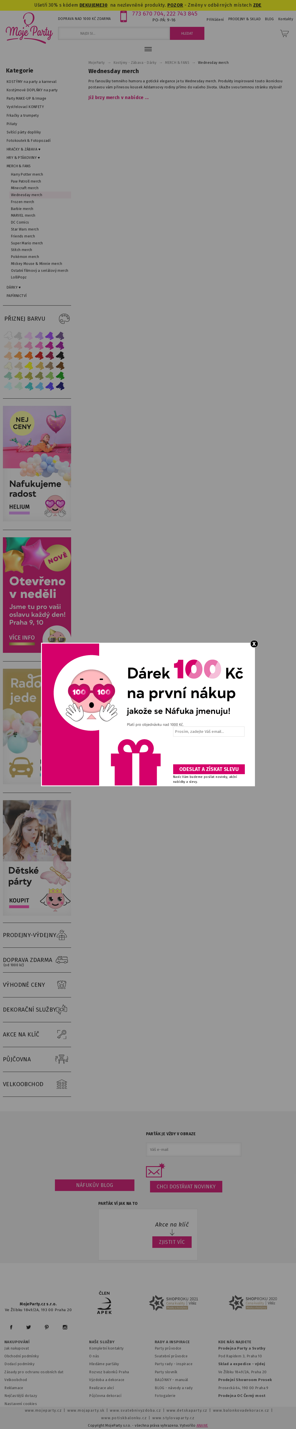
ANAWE (202, 1426)
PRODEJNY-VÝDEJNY (37, 935)
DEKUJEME (90, 5)
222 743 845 (181, 13)
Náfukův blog (94, 1185)
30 (105, 5)
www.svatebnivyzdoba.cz (135, 1410)
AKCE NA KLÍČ (37, 1034)
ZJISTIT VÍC (172, 1242)
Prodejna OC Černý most (242, 1395)
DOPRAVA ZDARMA (37, 960)
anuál (183, 1380)
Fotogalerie (165, 1395)
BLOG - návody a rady (174, 1388)
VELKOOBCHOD (37, 1084)
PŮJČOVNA (37, 1059)
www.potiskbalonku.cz (124, 1418)
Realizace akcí (101, 1388)
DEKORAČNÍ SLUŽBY (37, 1009)
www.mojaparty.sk (86, 1410)
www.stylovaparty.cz (173, 1418)
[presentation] (208, 752)
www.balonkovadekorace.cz (241, 1410)
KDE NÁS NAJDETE (234, 1342)
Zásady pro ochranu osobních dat (34, 1372)
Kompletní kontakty (106, 1348)
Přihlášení (215, 20)
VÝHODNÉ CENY (37, 985)
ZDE (257, 5)
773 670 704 (148, 13)
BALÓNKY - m (167, 1380)
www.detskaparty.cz (187, 1410)
